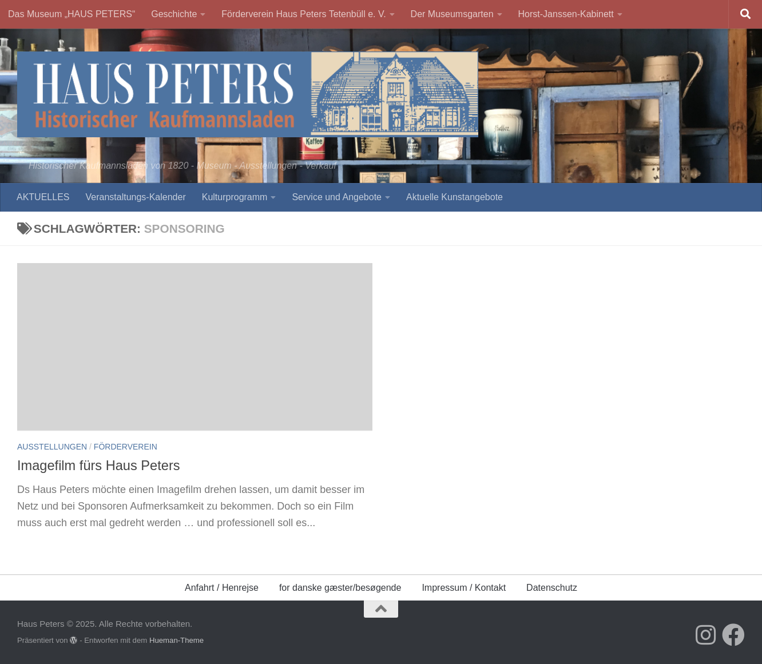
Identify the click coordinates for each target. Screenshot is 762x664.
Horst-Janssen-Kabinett (566, 14)
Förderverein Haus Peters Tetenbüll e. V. (303, 14)
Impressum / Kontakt (464, 588)
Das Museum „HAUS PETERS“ (71, 14)
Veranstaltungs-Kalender (135, 197)
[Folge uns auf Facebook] (733, 634)
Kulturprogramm (235, 197)
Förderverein (125, 446)
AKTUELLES (43, 197)
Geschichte (174, 14)
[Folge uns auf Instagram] (705, 634)
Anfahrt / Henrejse (222, 588)
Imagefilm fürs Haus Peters (98, 465)
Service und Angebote (337, 197)
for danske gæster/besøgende (340, 588)
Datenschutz (551, 588)
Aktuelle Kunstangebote (454, 197)
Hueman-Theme (176, 640)
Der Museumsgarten (452, 14)
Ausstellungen (52, 446)
